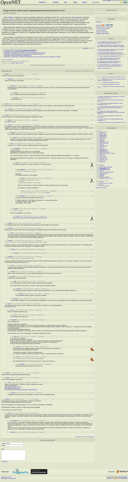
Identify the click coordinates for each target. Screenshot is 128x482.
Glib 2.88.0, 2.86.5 (104, 142)
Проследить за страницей (8, 480)
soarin (18, 346)
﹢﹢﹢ (24, 73)
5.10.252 (106, 185)
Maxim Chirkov (123, 479)
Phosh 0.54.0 (103, 135)
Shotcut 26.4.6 (103, 132)
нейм (15, 281)
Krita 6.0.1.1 (103, 133)
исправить (85, 48)
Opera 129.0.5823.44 (105, 152)
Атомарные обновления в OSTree (111, 84)
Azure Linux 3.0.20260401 (106, 167)
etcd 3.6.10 (102, 155)
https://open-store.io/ (10, 306)
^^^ (26, 78)
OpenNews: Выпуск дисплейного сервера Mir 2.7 (18, 55)
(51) (10, 71)
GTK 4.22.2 (102, 162)
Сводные (110, 27)
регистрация (116, 0)
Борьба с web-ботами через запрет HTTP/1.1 (113, 77)
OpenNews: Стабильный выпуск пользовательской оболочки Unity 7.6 (24, 54)
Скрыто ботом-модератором (30, 249)
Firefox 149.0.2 (103, 134)
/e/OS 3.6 (102, 165)
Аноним (7, 73)
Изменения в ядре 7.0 (101, 187)
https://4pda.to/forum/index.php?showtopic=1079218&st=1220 (30, 218)
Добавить (109, 480)
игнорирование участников (80, 436)
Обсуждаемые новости (111, 93)
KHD (18, 162)
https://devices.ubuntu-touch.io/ (13, 387)
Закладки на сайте (6, 479)
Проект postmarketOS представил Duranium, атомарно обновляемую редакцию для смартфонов (110, 53)
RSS (92, 71)
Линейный (77, 71)
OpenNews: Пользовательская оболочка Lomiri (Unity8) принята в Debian (24, 52)
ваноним (10, 256)
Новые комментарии (102, 32)
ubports (13, 63)
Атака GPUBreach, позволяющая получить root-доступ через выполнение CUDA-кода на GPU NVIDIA (110, 108)
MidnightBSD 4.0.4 (104, 168)
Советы (111, 73)
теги (97, 2)
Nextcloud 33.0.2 (104, 149)
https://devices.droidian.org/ (12, 388)
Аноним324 (21, 364)
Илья (15, 137)
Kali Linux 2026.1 (104, 173)
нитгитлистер (14, 420)
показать (47, 192)
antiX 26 (102, 175)
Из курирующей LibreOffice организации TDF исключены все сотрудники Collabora (109, 42)
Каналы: (98, 25)
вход (112, 0)
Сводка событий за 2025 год (104, 68)
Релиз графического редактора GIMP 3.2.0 (111, 56)
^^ (24, 78)
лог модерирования (90, 436)
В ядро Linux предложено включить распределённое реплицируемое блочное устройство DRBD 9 (111, 112)
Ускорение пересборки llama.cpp (110, 82)
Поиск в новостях (101, 30)
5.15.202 (102, 185)
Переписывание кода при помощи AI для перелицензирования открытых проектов (109, 62)
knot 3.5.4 (102, 148)
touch (21, 63)
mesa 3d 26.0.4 (103, 157)
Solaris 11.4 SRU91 (104, 177)
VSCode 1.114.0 (104, 159)
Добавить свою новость (103, 33)
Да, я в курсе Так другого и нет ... (35, 192)
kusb (12, 309)
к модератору (34, 73)
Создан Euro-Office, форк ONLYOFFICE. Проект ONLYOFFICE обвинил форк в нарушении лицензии (110, 46)
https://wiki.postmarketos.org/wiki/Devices (25, 389)
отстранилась (78, 17)
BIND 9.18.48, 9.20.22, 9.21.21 (107, 153)
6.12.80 (110, 183)
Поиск (94, 2)
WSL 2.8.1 (102, 147)
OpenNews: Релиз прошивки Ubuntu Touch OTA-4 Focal (19, 51)
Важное (111, 38)
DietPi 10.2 (102, 174)
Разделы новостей (101, 27)
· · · (27, 73)
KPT (12, 143)
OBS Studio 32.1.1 (104, 143)
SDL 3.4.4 (102, 139)
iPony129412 (17, 148)
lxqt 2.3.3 (102, 144)
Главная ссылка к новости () (21, 50)
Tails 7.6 (102, 170)
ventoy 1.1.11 (103, 138)
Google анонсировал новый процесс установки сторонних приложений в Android (110, 50)
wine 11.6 (102, 140)
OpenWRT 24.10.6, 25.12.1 (106, 178)
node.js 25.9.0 (103, 158)
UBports (10, 17)
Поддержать (116, 480)
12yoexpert (10, 78)
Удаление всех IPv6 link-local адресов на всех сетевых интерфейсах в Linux (111, 79)
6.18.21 (106, 183)
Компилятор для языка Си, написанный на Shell (112, 122)
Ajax (66, 71)
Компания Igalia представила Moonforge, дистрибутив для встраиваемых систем (108, 59)
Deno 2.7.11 (103, 154)
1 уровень (71, 71)
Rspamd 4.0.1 (103, 137)
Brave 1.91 (102, 160)
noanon (15, 336)
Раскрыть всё (86, 71)
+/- (81, 71)
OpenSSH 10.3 (103, 150)
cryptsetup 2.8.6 (103, 145)
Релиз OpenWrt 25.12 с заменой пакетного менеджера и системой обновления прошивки (109, 65)
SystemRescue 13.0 (105, 169)
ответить (20, 73)
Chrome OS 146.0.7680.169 (106, 172)
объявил (11, 19)
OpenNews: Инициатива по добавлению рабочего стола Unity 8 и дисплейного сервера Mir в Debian (32, 56)
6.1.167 (101, 184)
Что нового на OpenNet (102, 28)
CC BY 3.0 (10, 59)
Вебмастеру (124, 480)
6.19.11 (101, 183)
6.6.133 (101, 182)
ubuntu (18, 63)
